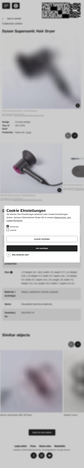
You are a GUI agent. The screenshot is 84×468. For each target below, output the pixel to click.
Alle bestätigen (42, 248)
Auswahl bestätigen (42, 239)
